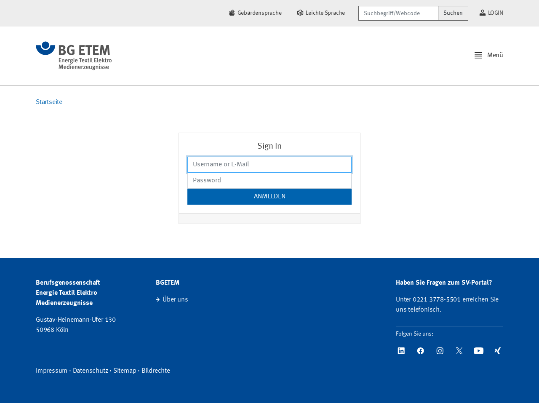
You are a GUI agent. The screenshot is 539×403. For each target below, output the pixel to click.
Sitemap (124, 371)
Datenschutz (90, 371)
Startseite (49, 102)
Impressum (51, 371)
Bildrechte (155, 371)
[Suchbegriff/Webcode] (398, 13)
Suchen (453, 13)
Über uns (175, 299)
